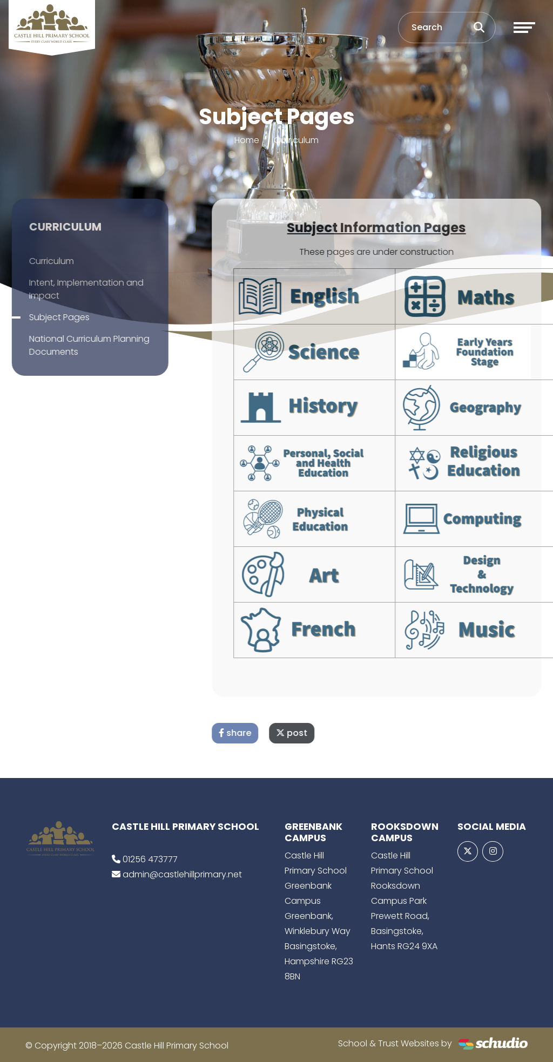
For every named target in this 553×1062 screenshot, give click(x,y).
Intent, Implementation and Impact (72, 289)
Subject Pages (45, 317)
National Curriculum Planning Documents (75, 345)
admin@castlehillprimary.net (182, 874)
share (249, 733)
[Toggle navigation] (524, 27)
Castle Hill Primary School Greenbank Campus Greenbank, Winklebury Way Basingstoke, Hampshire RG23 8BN (319, 916)
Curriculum (296, 140)
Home (246, 140)
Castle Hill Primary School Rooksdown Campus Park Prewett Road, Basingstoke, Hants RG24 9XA (404, 900)
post (306, 733)
